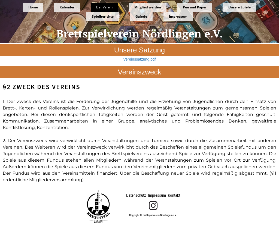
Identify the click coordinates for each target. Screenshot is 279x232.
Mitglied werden (147, 7)
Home (33, 7)
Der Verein (104, 7)
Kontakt (174, 195)
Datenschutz (136, 195)
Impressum (178, 16)
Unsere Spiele (239, 7)
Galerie (141, 16)
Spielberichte (103, 16)
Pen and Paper (195, 7)
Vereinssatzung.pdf (139, 59)
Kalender (67, 7)
